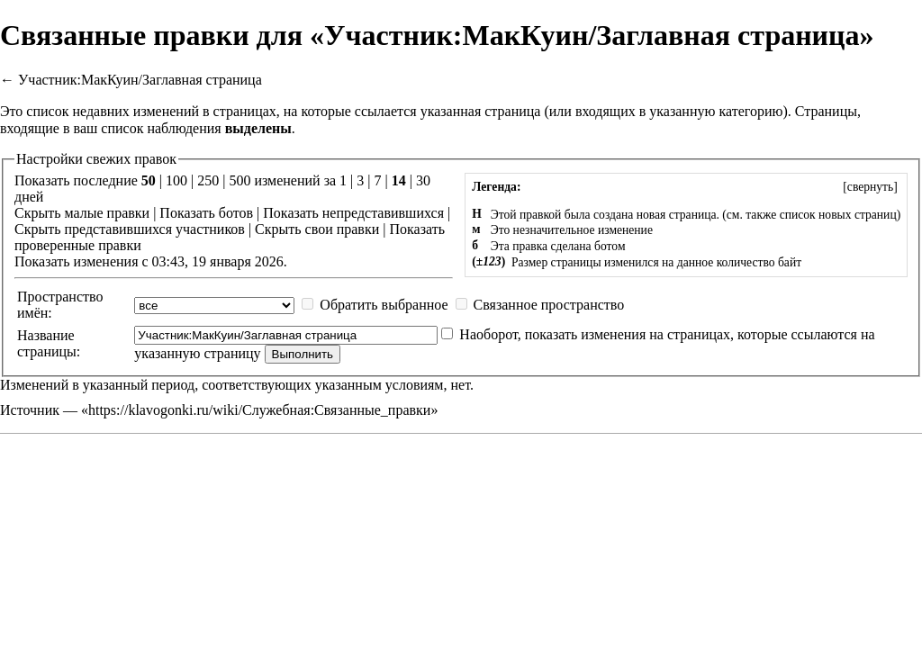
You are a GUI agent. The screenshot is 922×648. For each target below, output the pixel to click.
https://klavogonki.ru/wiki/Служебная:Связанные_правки (259, 410)
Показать (186, 212)
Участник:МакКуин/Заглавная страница (140, 79)
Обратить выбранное (383, 304)
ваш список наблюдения (147, 128)
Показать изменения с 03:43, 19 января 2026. (150, 261)
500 (239, 180)
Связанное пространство (549, 304)
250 (208, 180)
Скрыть (37, 212)
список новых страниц (838, 214)
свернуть (870, 187)
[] (870, 187)
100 (176, 180)
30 (423, 180)
